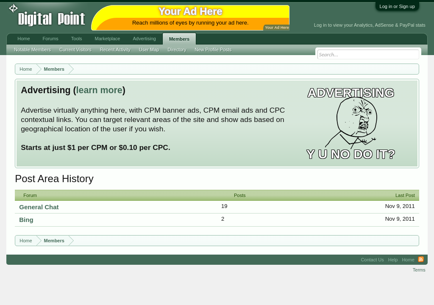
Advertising (144, 38)
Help (393, 259)
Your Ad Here (277, 27)
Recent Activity (115, 49)
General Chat (38, 207)
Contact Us (372, 259)
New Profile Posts (213, 49)
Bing (26, 219)
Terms (419, 269)
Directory (177, 49)
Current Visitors (75, 49)
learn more (99, 90)
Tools (76, 38)
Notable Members (32, 49)
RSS (420, 259)
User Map (149, 49)
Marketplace (107, 38)
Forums (50, 38)
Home (23, 38)
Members (179, 39)
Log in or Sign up (397, 6)
